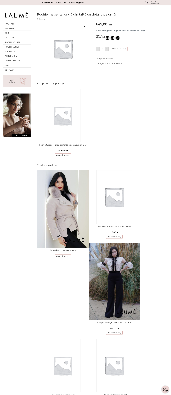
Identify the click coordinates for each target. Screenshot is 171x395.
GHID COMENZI (120, 338)
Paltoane (10, 38)
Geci (7, 33)
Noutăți (9, 24)
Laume (42, 19)
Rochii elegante (76, 3)
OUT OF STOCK (115, 63)
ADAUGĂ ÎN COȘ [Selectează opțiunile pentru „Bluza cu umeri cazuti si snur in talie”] (102, 235)
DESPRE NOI (118, 333)
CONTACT (117, 347)
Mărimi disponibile (101, 36)
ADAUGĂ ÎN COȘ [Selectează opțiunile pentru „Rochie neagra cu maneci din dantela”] (146, 312)
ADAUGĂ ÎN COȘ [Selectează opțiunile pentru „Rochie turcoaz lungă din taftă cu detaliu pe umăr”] (58, 155)
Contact (9, 70)
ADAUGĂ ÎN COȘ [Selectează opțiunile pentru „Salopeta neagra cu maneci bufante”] (146, 247)
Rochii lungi (12, 47)
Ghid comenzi (12, 61)
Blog (7, 65)
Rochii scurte (47, 3)
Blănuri (9, 28)
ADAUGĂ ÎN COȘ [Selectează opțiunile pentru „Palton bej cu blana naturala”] (58, 242)
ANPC (115, 361)
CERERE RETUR (120, 342)
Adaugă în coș (119, 49)
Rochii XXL (61, 3)
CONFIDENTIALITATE (122, 357)
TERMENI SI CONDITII (123, 352)
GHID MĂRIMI (11, 56)
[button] (85, 27)
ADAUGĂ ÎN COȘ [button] (58, 317)
